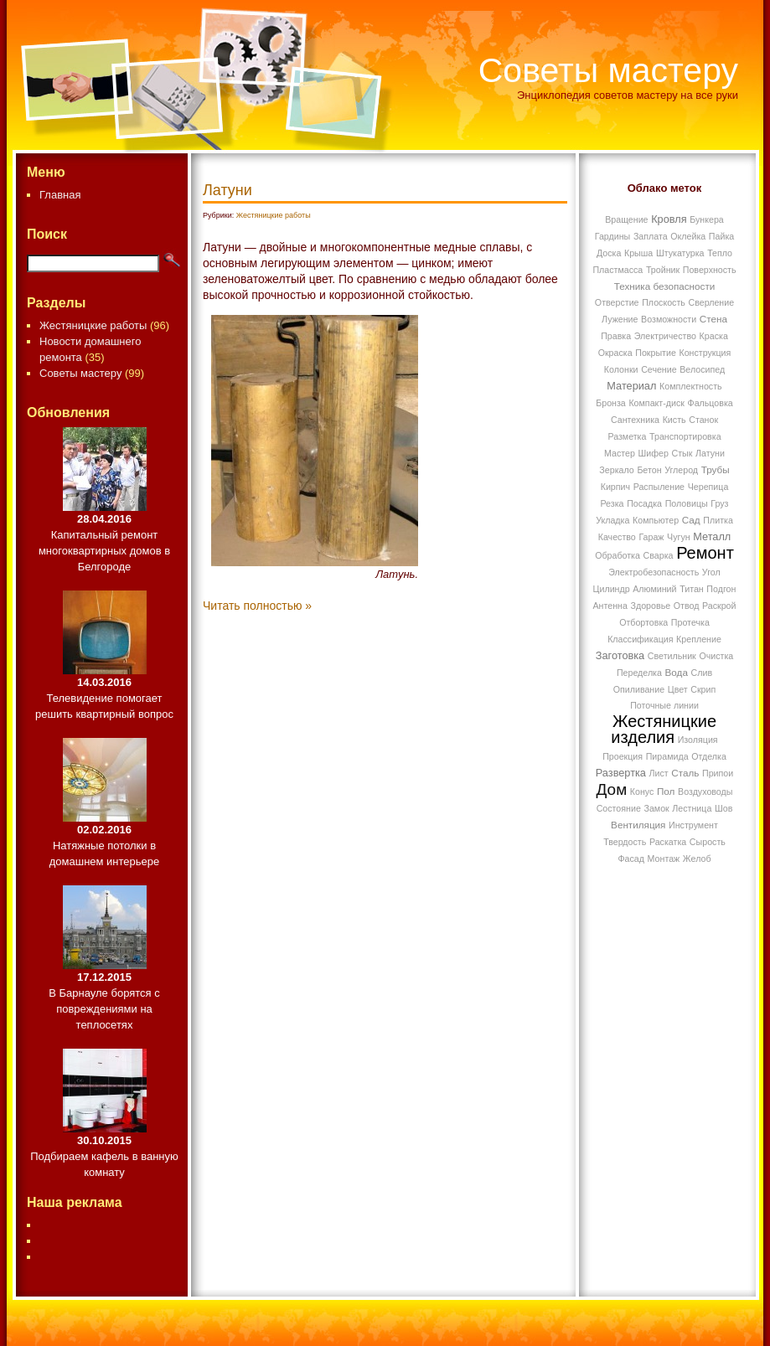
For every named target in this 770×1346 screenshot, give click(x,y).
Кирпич (615, 487)
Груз (719, 503)
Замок (656, 808)
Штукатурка (680, 253)
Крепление (698, 639)
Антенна (610, 606)
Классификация (640, 639)
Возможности (668, 319)
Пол (665, 791)
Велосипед (702, 369)
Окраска (615, 353)
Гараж (651, 537)
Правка (616, 336)
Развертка (621, 772)
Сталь (685, 772)
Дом (612, 789)
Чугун (678, 537)
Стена (713, 318)
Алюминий (654, 589)
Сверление (712, 302)
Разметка (626, 436)
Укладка (612, 520)
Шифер (653, 453)
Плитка (718, 520)
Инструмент (693, 825)
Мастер (619, 453)
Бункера (707, 219)
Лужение (620, 319)
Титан (692, 589)
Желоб (697, 858)
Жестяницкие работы (93, 325)
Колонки (621, 369)
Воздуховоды (705, 791)
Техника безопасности (665, 286)
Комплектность (690, 386)
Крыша (638, 253)
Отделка (708, 756)
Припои (717, 773)
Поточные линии (664, 705)
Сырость (708, 842)
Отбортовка (643, 622)
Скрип (703, 689)
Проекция (622, 756)
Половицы (686, 503)
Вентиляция (638, 824)
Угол (711, 572)
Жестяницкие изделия (663, 729)
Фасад (631, 858)
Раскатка (667, 842)
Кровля (668, 219)
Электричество (665, 336)
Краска (714, 336)
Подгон (721, 589)
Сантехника (635, 420)
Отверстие (617, 302)
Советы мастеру (608, 70)
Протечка (690, 622)
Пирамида (667, 756)
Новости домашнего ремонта (90, 349)
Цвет (678, 689)
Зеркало (616, 470)
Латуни (227, 190)
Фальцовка (710, 403)
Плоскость (663, 302)
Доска (609, 253)
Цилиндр (611, 589)
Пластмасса (617, 270)
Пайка (721, 236)
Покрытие (655, 353)
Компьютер (656, 520)
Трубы (715, 469)
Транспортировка (685, 436)
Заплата (650, 236)
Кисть (674, 420)
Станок (703, 420)
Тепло (719, 253)
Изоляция (698, 740)
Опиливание (638, 689)
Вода (676, 672)
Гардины (613, 236)
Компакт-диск (656, 403)
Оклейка (687, 236)
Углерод (681, 470)
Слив (702, 673)
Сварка (658, 555)
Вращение (626, 219)
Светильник (672, 656)
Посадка (644, 503)
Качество (617, 537)
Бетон (649, 470)
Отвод (687, 606)
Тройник (663, 270)
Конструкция (705, 353)
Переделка (639, 673)
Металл (712, 536)
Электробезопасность (653, 572)
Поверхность (709, 270)
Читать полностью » (257, 605)
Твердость (624, 842)
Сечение (659, 369)
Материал (631, 385)
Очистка (716, 656)
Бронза (611, 403)
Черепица (708, 487)
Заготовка (620, 655)
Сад (691, 519)
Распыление (659, 487)
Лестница (691, 808)
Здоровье (651, 606)
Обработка (617, 555)
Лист (659, 773)
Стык (682, 453)
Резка (611, 503)
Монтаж (664, 858)
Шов (723, 808)
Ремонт (705, 553)
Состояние (619, 808)
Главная (59, 194)
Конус (642, 791)
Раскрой (719, 606)
